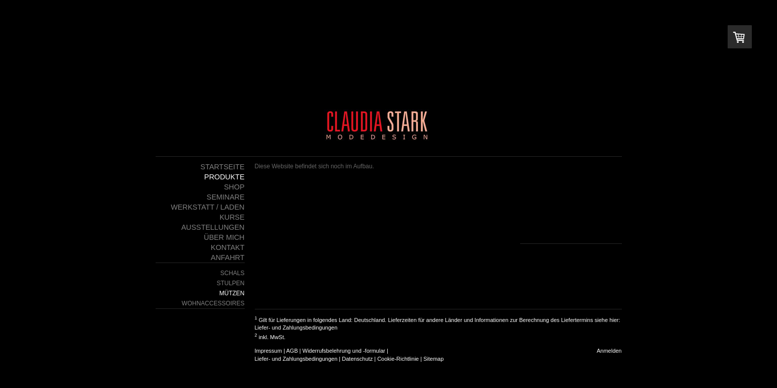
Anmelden (609, 351)
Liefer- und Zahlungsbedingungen (296, 328)
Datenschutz (357, 359)
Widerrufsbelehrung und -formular (344, 351)
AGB (292, 351)
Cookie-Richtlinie (398, 359)
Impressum (268, 351)
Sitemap (433, 359)
